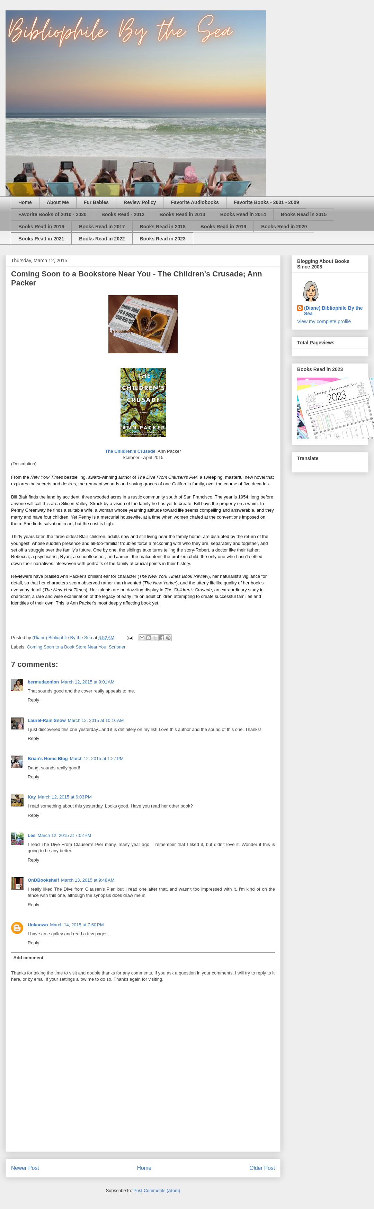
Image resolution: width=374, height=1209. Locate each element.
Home (25, 202)
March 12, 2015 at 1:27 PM (97, 758)
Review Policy (140, 202)
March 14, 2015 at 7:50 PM (77, 924)
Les (31, 835)
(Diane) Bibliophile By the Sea (333, 310)
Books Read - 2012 (123, 214)
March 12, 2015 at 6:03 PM (65, 797)
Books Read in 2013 (182, 214)
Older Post (262, 1168)
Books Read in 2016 (41, 226)
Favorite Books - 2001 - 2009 (266, 202)
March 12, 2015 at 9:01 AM (87, 682)
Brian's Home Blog (48, 758)
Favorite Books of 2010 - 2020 (52, 214)
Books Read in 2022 (102, 238)
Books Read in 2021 (41, 238)
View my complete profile (324, 321)
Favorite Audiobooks (195, 202)
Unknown (38, 924)
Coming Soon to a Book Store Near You (66, 647)
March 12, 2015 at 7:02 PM (64, 835)
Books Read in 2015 (304, 214)
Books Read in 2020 (284, 226)
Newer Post (25, 1168)
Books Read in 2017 (102, 226)
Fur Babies (96, 202)
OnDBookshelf (43, 880)
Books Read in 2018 (163, 226)
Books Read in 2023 (163, 238)
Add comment (29, 957)
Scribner (117, 647)
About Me (58, 202)
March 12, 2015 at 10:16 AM (96, 720)
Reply (33, 700)
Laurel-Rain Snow (47, 720)
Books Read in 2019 (223, 226)
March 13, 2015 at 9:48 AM (87, 880)
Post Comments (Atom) (156, 1190)
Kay (32, 797)
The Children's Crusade (130, 451)
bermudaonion (43, 682)
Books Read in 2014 (243, 214)
